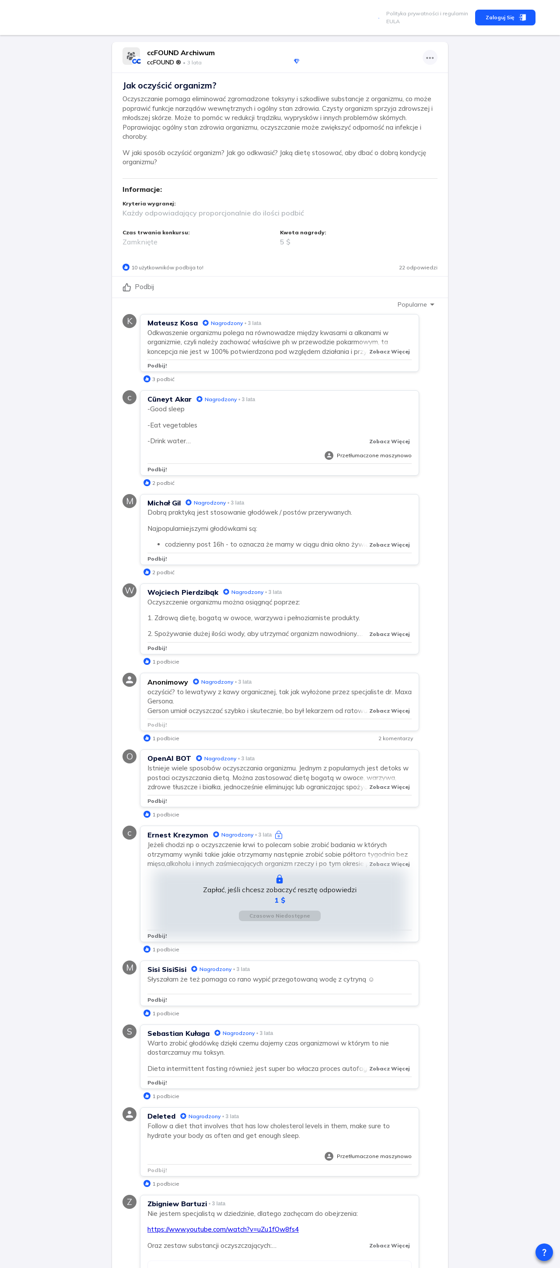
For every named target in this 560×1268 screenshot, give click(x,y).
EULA (393, 21)
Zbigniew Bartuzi (177, 1203)
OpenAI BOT (169, 758)
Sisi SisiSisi (166, 969)
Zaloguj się (505, 17)
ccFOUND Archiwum (181, 52)
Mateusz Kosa (172, 322)
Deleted (161, 1116)
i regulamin (453, 13)
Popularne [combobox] (412, 304)
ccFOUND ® (164, 62)
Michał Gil (164, 502)
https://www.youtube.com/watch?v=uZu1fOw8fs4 (223, 1229)
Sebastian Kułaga (178, 1033)
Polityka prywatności (412, 13)
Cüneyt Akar (169, 399)
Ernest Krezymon (177, 834)
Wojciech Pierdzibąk (182, 592)
